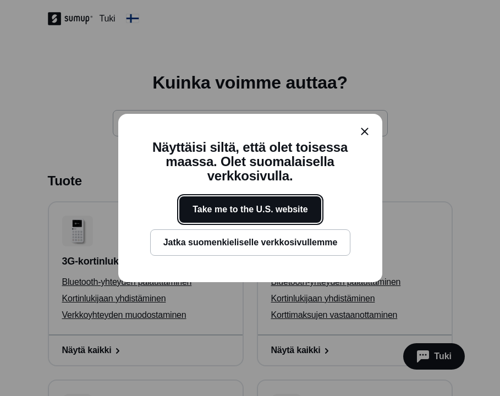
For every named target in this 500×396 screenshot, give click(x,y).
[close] (364, 131)
